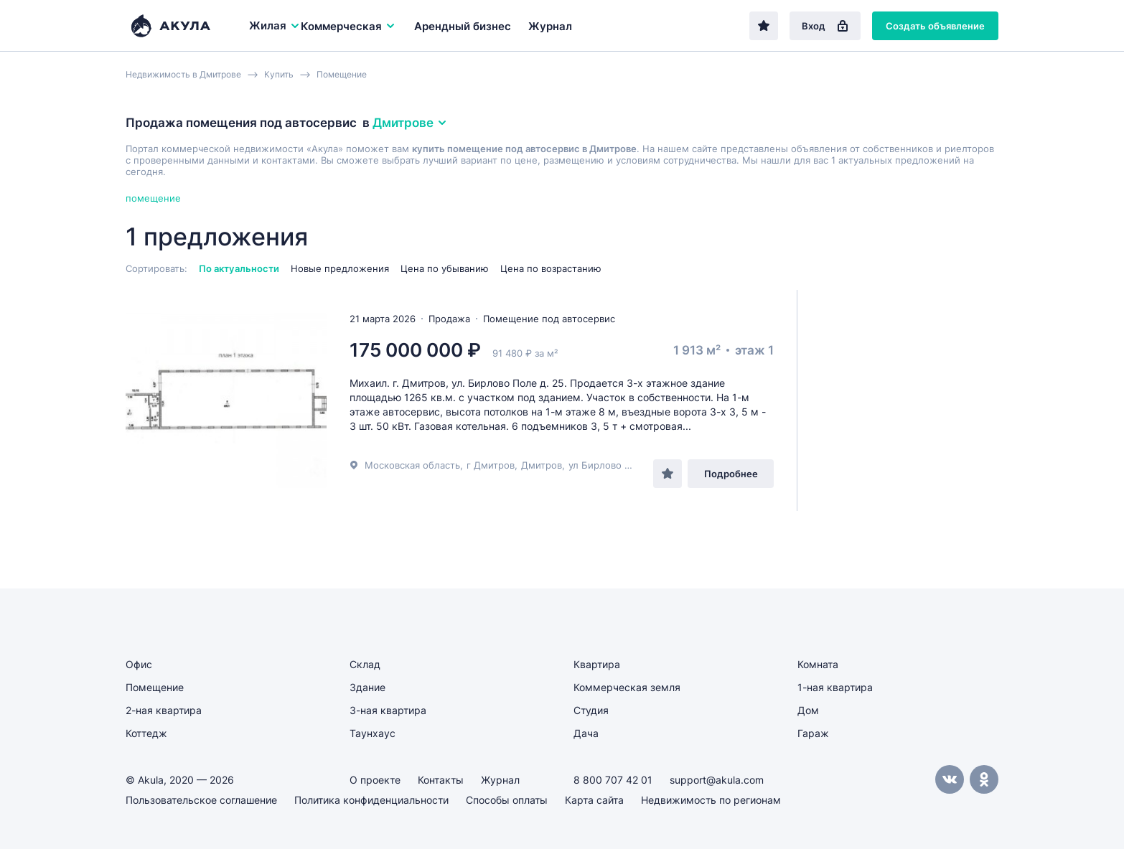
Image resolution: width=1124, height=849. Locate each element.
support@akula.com (717, 780)
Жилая (275, 25)
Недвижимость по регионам (711, 800)
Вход (825, 26)
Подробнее (731, 473)
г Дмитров (491, 465)
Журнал (550, 26)
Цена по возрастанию (550, 268)
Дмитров (541, 465)
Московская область (412, 465)
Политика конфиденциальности (371, 800)
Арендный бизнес (462, 26)
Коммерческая (348, 26)
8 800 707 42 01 (612, 780)
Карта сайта (594, 800)
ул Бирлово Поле (608, 465)
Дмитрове (410, 123)
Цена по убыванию (445, 268)
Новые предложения (340, 268)
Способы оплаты (507, 800)
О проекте (375, 780)
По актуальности (239, 268)
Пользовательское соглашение (201, 800)
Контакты (441, 780)
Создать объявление (935, 26)
